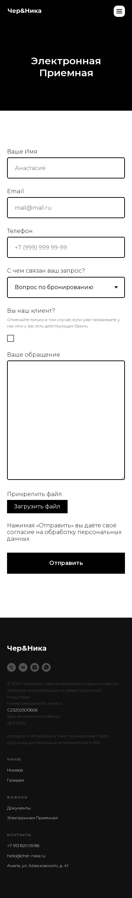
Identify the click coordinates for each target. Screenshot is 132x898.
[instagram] (34, 667)
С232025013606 (22, 709)
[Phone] (11, 667)
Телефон (20, 231)
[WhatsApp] (46, 667)
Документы (19, 808)
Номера (15, 770)
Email (15, 191)
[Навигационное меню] (119, 11)
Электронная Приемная (32, 817)
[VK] (23, 667)
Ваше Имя (22, 151)
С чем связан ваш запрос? (46, 270)
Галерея (15, 780)
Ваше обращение (33, 354)
